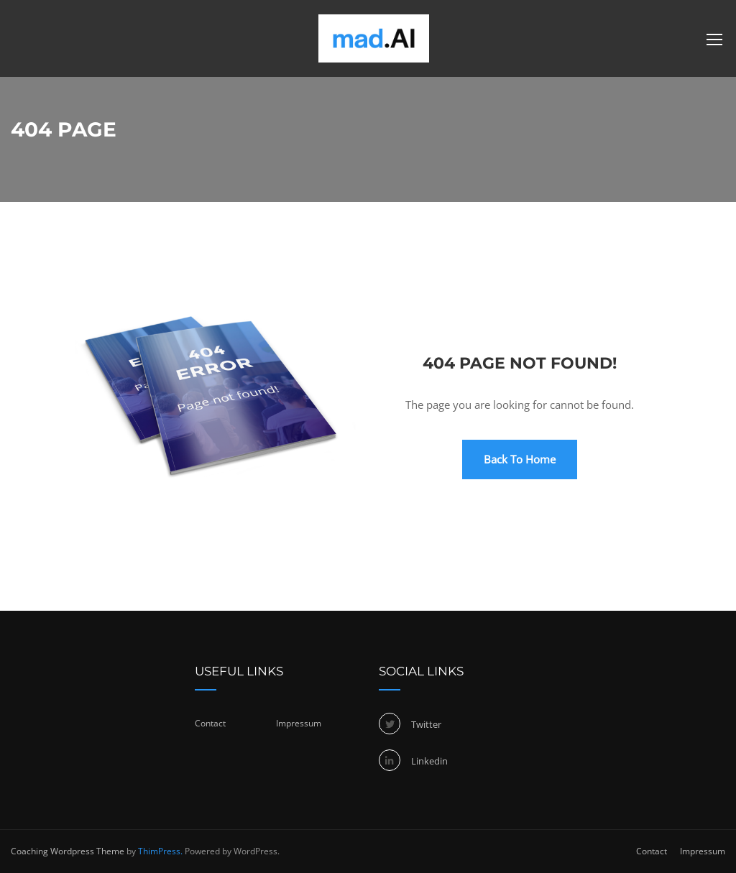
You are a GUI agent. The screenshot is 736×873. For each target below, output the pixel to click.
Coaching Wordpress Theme (67, 851)
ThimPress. (160, 851)
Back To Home (520, 459)
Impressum (298, 723)
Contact (210, 723)
